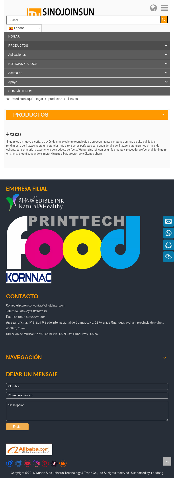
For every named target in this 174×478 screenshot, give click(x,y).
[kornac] (29, 277)
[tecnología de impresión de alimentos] (73, 242)
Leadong (157, 473)
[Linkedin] (18, 463)
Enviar (17, 426)
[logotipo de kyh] (45, 203)
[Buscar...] (83, 20)
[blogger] (62, 463)
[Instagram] (36, 463)
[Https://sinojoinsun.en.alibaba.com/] (29, 449)
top (167, 461)
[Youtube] (27, 463)
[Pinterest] (45, 463)
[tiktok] (54, 463)
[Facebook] (9, 463)
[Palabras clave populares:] (164, 19)
